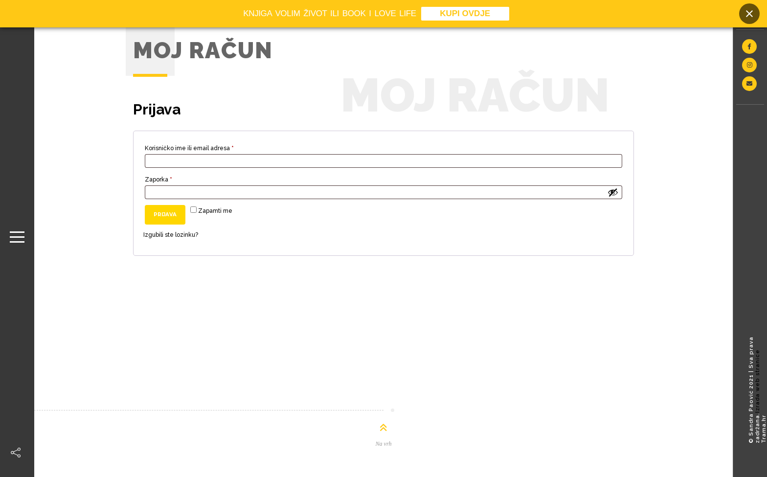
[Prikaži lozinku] (613, 192)
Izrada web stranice (757, 381)
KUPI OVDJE (465, 13)
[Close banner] (749, 13)
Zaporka (172, 178)
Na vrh (384, 443)
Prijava (165, 214)
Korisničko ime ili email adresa (203, 147)
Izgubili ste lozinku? (170, 234)
